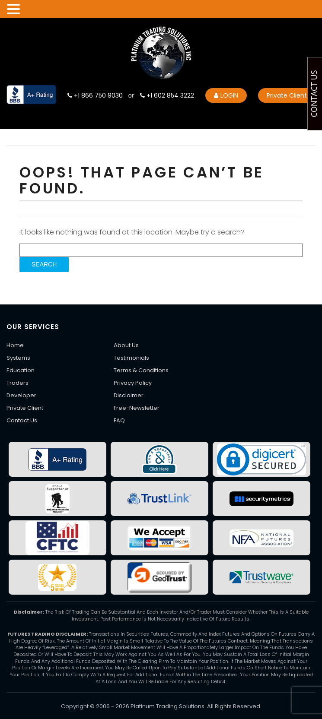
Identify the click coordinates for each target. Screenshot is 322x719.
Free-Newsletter (136, 408)
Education (20, 370)
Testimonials (131, 358)
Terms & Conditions (141, 370)
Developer (21, 395)
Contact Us (21, 420)
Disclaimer (128, 395)
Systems (18, 358)
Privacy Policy (133, 383)
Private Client (287, 95)
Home (15, 345)
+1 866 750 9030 (95, 95)
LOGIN (226, 95)
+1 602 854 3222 (167, 95)
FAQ (119, 420)
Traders (17, 383)
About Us (126, 345)
